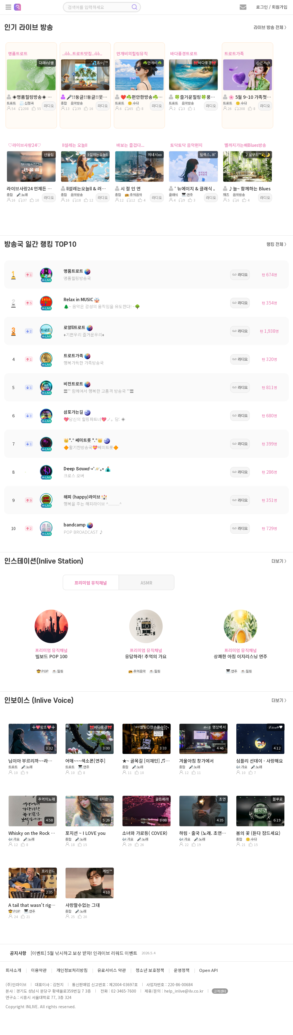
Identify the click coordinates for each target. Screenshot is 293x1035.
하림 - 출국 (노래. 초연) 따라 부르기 (203, 833)
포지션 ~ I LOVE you (85, 833)
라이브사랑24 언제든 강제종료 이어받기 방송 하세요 (31, 188)
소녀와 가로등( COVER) (144, 833)
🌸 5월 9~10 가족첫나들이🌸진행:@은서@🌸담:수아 (247, 97)
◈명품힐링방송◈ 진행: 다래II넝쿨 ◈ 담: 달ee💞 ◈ (31, 97)
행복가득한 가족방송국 (84, 363)
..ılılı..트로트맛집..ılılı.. (82, 53)
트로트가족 (234, 53)
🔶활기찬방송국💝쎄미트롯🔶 (91, 447)
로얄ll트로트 (74, 327)
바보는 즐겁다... (130, 145)
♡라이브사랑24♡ (24, 145)
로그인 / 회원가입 (271, 7)
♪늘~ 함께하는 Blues (247, 188)
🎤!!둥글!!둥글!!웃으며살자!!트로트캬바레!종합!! (85, 97)
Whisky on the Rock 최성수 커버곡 (32, 833)
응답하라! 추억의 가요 (146, 656)
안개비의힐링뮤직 (132, 53)
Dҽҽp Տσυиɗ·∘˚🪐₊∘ (84, 468)
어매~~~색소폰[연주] (85, 760)
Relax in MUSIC (78, 299)
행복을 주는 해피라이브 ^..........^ (93, 504)
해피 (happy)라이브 (82, 497)
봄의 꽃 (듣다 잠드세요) (258, 833)
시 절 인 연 (128, 188)
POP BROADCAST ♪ (83, 532)
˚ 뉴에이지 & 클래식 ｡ (192, 188)
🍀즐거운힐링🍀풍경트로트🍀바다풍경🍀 (193, 97)
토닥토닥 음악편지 (186, 145)
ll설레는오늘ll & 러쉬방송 (85, 188)
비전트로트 (73, 384)
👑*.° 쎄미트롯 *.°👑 (83, 440)
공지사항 (18, 953)
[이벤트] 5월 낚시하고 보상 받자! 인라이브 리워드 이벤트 (84, 953)
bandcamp (75, 525)
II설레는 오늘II (74, 145)
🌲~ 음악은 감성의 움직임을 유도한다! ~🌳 (102, 306)
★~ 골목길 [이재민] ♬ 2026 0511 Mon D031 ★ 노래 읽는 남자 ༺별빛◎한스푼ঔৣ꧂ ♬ (146, 760)
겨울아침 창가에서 (196, 760)
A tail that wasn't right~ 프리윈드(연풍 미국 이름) (32, 905)
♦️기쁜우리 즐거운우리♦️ (84, 334)
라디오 (49, 105)
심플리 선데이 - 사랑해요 (259, 760)
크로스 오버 (74, 475)
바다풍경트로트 (184, 53)
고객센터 (220, 991)
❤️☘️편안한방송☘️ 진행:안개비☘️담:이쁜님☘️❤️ (139, 97)
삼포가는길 (73, 412)
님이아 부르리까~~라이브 (32, 760)
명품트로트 (18, 53)
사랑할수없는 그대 (82, 905)
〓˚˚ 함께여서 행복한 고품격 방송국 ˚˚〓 (99, 391)
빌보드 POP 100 (51, 656)
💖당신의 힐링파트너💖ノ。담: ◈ (94, 419)
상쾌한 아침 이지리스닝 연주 (240, 656)
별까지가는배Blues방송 (245, 145)
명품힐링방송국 (77, 278)
